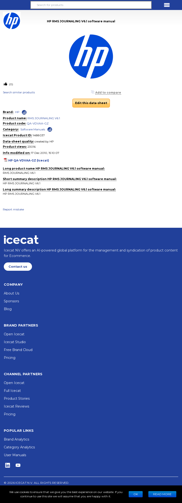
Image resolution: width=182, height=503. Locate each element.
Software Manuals (32, 129)
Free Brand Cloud (18, 350)
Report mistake (13, 209)
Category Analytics (19, 447)
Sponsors (11, 301)
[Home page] (21, 239)
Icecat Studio (15, 342)
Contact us (18, 266)
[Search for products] (91, 5)
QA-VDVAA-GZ (38, 123)
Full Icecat (12, 391)
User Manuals (15, 455)
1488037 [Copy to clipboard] (39, 135)
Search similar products (19, 92)
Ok (135, 494)
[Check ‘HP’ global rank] (24, 112)
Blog (8, 309)
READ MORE (162, 494)
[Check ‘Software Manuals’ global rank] (50, 129)
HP (17, 112)
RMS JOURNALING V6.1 (43, 118)
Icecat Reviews (16, 406)
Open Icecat (14, 334)
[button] (15, 5)
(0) (10, 84)
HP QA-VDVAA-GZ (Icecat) (28, 160)
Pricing (9, 358)
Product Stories (17, 398)
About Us (11, 293)
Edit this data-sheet (91, 103)
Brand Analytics (16, 439)
